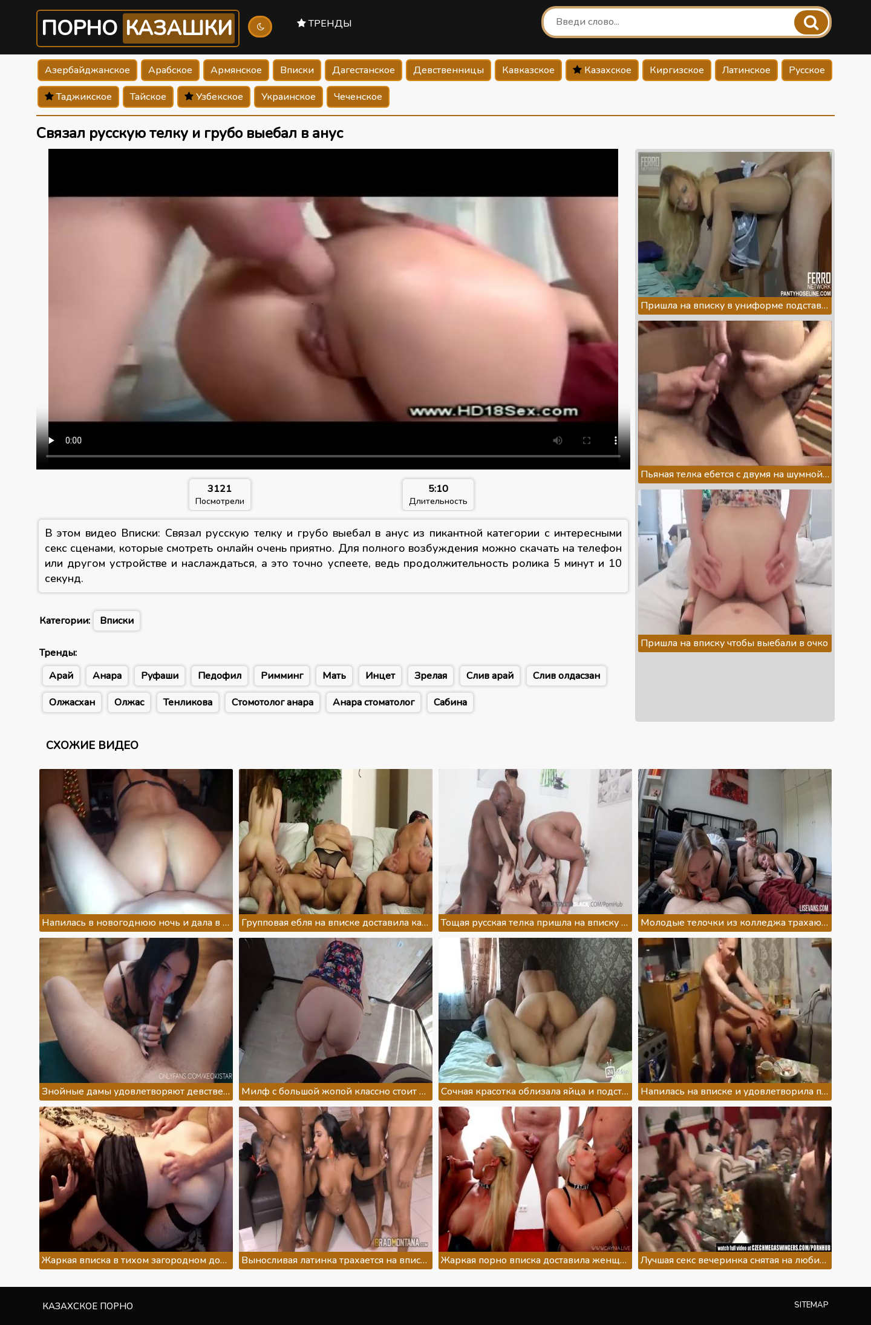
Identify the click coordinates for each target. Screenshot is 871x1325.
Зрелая (430, 675)
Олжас (129, 702)
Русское (807, 70)
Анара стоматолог (373, 702)
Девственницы (448, 70)
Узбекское (213, 96)
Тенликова (187, 702)
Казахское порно (87, 1306)
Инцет (380, 675)
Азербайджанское (87, 70)
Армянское (236, 70)
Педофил (219, 675)
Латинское (746, 70)
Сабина (450, 702)
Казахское (602, 70)
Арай (61, 675)
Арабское (170, 70)
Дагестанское (363, 70)
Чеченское (358, 96)
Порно (138, 28)
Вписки (297, 70)
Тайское (148, 96)
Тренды (324, 23)
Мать (334, 675)
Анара (107, 675)
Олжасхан (72, 702)
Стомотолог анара (272, 702)
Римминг (282, 675)
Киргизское (677, 70)
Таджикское (78, 96)
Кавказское (528, 70)
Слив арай (490, 675)
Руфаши (159, 675)
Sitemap (811, 1305)
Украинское (288, 96)
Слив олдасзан (566, 675)
